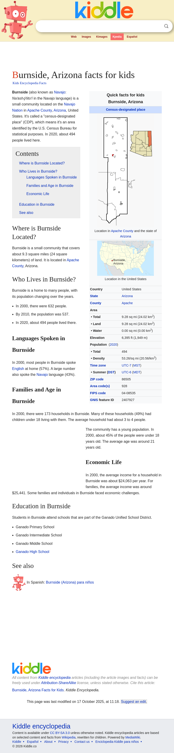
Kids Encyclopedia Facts (29, 83)
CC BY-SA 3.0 (60, 733)
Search (166, 26)
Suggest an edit (133, 702)
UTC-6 (126, 372)
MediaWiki (132, 737)
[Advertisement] (87, 54)
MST (136, 365)
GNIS (94, 400)
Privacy (63, 741)
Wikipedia (69, 737)
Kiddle (16, 741)
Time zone (98, 365)
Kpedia (117, 36)
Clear (157, 26)
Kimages (101, 36)
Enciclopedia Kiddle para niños (117, 741)
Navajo (59, 92)
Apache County (122, 231)
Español (132, 36)
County (95, 303)
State (94, 296)
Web (74, 36)
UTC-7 (126, 365)
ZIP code (97, 379)
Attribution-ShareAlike (58, 683)
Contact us (82, 741)
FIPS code (98, 393)
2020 (113, 344)
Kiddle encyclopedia (54, 678)
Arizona (125, 236)
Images (86, 36)
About (48, 741)
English (18, 369)
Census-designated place (125, 109)
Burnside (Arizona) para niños (70, 582)
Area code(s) (100, 386)
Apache (127, 303)
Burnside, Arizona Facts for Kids (38, 690)
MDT (136, 372)
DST (111, 372)
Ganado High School (32, 552)
